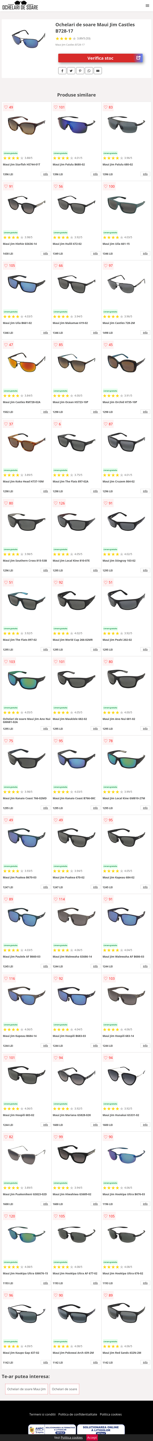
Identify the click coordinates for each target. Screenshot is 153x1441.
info (45, 174)
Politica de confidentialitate (77, 1414)
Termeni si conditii (42, 1414)
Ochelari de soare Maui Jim (26, 1389)
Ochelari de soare (64, 1389)
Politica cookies (111, 1414)
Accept (92, 1437)
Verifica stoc (115, 58)
